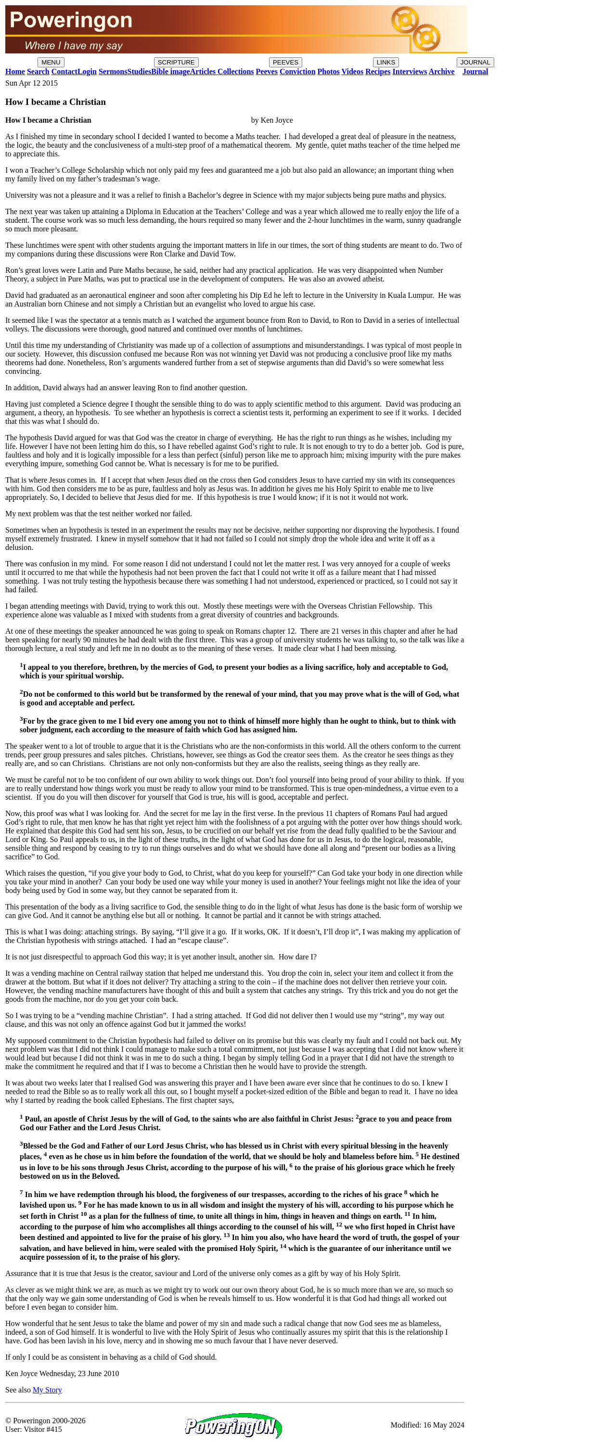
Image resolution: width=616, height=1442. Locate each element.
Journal (475, 71)
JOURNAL (475, 62)
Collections (235, 71)
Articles (203, 71)
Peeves (267, 71)
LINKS (386, 62)
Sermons (113, 71)
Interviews (410, 71)
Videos (353, 71)
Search (38, 71)
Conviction (298, 71)
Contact (64, 71)
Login (87, 71)
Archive (442, 71)
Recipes (377, 71)
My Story (47, 1390)
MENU (50, 62)
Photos (329, 71)
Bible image (170, 71)
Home (15, 71)
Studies (139, 71)
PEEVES (285, 62)
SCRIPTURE (176, 62)
